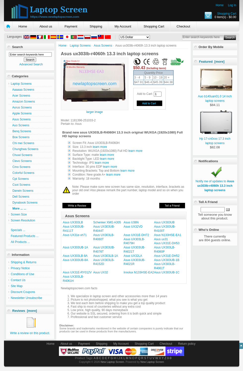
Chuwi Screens (21, 155)
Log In (232, 5)
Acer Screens (20, 95)
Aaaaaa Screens (22, 89)
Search (17, 47)
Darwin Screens (22, 190)
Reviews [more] (24, 311)
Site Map (17, 286)
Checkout (183, 26)
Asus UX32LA (133, 256)
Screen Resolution (23, 220)
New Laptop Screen (112, 361)
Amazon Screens (23, 101)
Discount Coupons (23, 292)
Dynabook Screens (24, 202)
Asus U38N (131, 222)
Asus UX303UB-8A (75, 260)
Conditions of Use (22, 274)
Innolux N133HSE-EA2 (139, 272)
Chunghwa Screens (24, 149)
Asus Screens (103, 45)
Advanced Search (31, 64)
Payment (71, 26)
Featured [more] (212, 61)
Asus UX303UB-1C (167, 272)
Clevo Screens (21, 161)
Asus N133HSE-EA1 (167, 235)
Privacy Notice (20, 268)
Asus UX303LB (73, 222)
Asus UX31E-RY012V (77, 272)
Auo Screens (20, 125)
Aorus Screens (21, 107)
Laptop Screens (80, 45)
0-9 (169, 358)
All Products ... (20, 242)
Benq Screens (21, 131)
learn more (100, 147)
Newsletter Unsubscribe (26, 298)
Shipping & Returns (23, 262)
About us (45, 26)
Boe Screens (20, 137)
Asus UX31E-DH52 (167, 256)
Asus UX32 (100, 272)
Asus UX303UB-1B (166, 260)
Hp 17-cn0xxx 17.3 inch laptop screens (216, 138)
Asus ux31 (161, 239)
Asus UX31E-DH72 (136, 235)
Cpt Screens (20, 179)
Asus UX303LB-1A (105, 256)
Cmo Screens (20, 167)
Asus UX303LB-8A (75, 256)
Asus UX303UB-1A (75, 247)
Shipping (96, 26)
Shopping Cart (226, 13)
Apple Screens (21, 113)
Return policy (186, 343)
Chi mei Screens (22, 143)
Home (220, 5)
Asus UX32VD (133, 226)
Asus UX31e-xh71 (75, 235)
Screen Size (19, 214)
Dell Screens (20, 196)
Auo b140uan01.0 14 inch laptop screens (215, 96)
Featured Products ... (25, 236)
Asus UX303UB (164, 222)
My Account (122, 26)
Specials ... (18, 230)
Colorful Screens (22, 173)
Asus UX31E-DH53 (167, 243)
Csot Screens (20, 184)
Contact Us (18, 280)
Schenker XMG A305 (107, 222)
